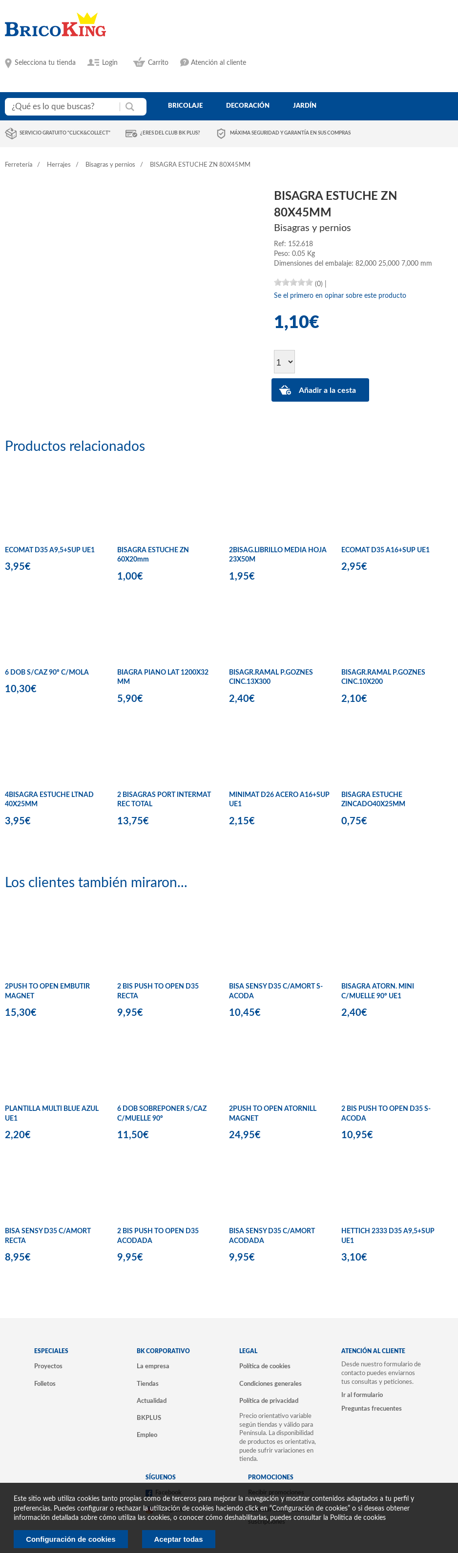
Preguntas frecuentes (371, 1409)
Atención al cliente (218, 62)
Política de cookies (265, 1366)
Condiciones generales (270, 1384)
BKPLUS (149, 1418)
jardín (304, 106)
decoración (248, 106)
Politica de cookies (358, 1517)
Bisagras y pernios (110, 165)
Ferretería (18, 165)
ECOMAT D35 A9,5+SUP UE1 (50, 550)
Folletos (45, 1384)
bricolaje (185, 106)
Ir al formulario (362, 1395)
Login (110, 62)
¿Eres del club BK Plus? (170, 133)
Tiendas (148, 1384)
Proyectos (48, 1366)
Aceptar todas (178, 1539)
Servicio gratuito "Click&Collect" (65, 133)
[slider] (293, 282)
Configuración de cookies (70, 1539)
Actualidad (152, 1401)
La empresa (153, 1366)
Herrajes (59, 165)
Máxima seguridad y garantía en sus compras (290, 133)
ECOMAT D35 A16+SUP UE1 (385, 550)
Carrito (158, 62)
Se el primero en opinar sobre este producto (340, 296)
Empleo (147, 1435)
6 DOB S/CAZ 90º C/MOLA (47, 672)
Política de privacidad (268, 1401)
